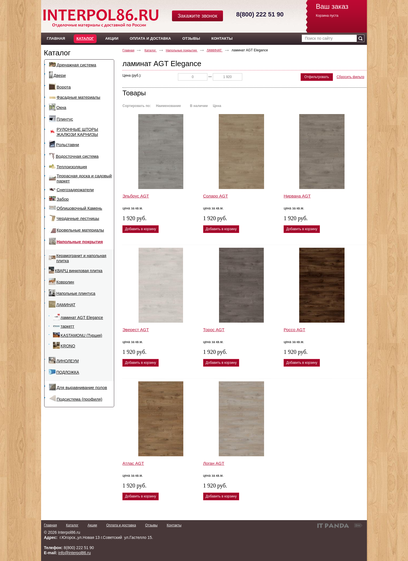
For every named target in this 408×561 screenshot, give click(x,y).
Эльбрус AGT (135, 196)
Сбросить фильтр (350, 77)
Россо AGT (294, 329)
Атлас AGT (133, 463)
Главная (128, 50)
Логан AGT (213, 463)
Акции (92, 525)
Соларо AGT (215, 196)
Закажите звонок (197, 16)
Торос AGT (214, 329)
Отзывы (151, 525)
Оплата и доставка (121, 525)
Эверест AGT (135, 329)
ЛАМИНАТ (214, 50)
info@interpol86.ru (74, 553)
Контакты (174, 525)
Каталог (85, 38)
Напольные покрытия (181, 50)
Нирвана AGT (297, 196)
